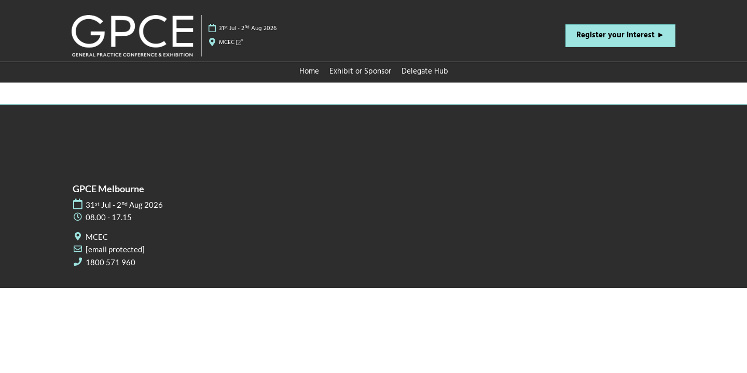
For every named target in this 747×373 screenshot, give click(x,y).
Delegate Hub (425, 71)
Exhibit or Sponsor (360, 71)
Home (309, 71)
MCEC (230, 42)
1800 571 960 (110, 262)
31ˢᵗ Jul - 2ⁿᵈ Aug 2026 (247, 28)
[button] (620, 35)
